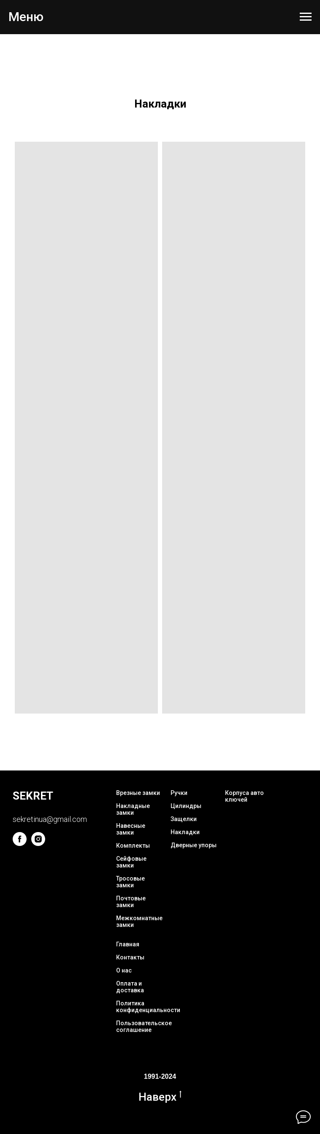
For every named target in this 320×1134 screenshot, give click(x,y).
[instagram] (38, 843)
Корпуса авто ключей (244, 796)
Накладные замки (133, 809)
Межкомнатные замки (139, 921)
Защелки (184, 819)
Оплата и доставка (130, 987)
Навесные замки (130, 829)
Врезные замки (138, 792)
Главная (127, 944)
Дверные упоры (194, 845)
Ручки (179, 792)
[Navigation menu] (306, 17)
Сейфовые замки (131, 862)
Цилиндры (186, 806)
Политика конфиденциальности (148, 1006)
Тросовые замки (130, 882)
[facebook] (20, 843)
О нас (124, 970)
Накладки (185, 832)
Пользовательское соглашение (144, 1026)
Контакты (130, 957)
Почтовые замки (131, 901)
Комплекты (133, 845)
